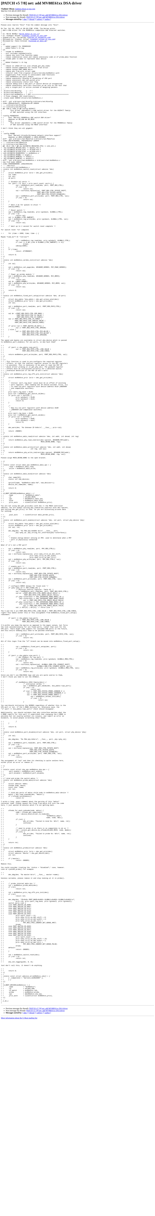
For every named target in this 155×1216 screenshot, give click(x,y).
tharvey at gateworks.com (39, 40)
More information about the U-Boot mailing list (19, 1214)
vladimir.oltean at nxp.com (25, 9)
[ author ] (47, 19)
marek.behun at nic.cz (29, 36)
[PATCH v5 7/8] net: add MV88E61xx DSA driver (48, 15)
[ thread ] (31, 19)
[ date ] (25, 19)
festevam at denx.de (37, 44)
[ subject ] (39, 19)
